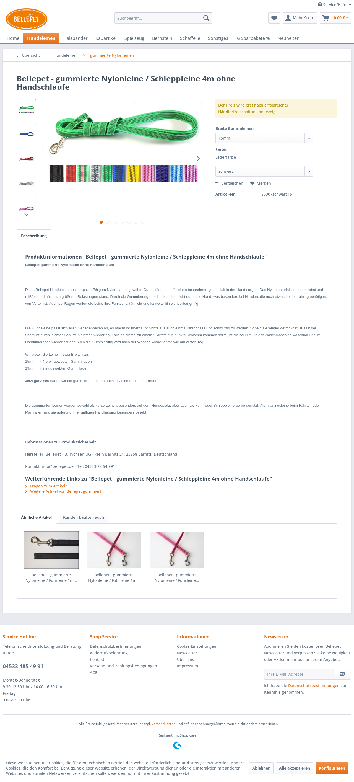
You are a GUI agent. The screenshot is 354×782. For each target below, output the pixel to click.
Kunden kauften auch (83, 517)
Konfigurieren (332, 768)
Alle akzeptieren (294, 768)
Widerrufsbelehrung (109, 652)
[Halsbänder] (75, 38)
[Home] (13, 38)
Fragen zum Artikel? (46, 486)
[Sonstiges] (218, 38)
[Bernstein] (162, 38)
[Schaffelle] (190, 38)
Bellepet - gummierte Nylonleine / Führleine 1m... (51, 577)
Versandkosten (164, 723)
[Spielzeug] (134, 38)
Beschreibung (34, 235)
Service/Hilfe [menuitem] (332, 4)
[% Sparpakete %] (253, 38)
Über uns (185, 659)
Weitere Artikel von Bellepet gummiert (63, 491)
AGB (94, 672)
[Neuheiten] (288, 38)
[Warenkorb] (335, 18)
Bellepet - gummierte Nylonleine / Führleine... (177, 577)
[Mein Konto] (300, 18)
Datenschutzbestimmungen (115, 646)
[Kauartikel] (106, 38)
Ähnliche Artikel (36, 517)
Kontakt (97, 659)
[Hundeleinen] (41, 38)
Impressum (187, 666)
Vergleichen (229, 183)
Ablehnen (261, 768)
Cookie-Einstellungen (196, 646)
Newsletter (187, 652)
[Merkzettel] (274, 18)
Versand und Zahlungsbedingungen (123, 666)
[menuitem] (163, 18)
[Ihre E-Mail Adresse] (299, 674)
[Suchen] (206, 18)
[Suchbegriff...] (163, 18)
